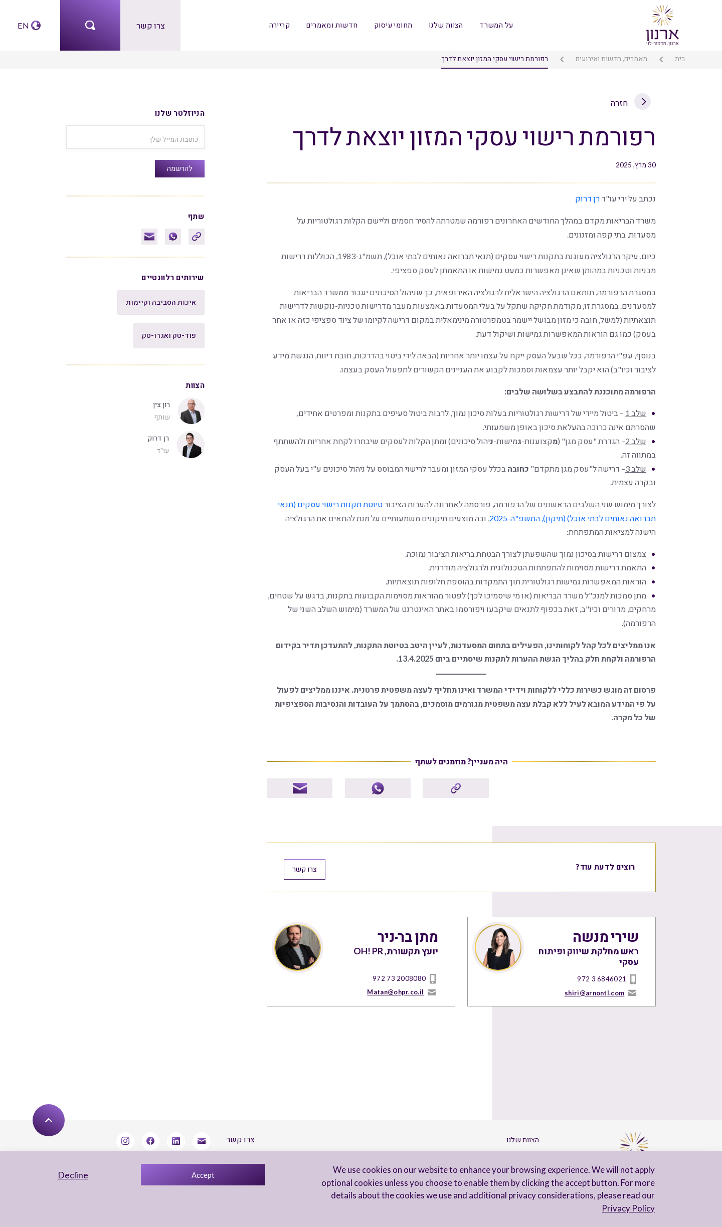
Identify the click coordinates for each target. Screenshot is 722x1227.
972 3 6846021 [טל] (605, 967)
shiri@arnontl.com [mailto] (596, 981)
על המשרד (494, 25)
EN (23, 25)
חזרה (631, 102)
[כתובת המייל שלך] (135, 135)
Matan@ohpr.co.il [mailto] (396, 981)
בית (680, 58)
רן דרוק (588, 196)
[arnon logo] (662, 24)
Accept (203, 1174)
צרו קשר (150, 25)
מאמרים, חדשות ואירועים (613, 58)
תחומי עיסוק (393, 25)
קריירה (281, 25)
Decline (73, 1174)
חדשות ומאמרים (333, 25)
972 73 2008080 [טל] (403, 967)
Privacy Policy (629, 1208)
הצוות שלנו (445, 25)
